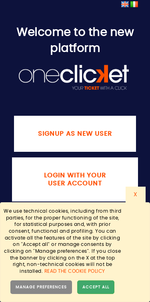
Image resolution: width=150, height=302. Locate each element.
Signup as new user (75, 134)
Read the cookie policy (74, 271)
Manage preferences (41, 287)
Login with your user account (75, 179)
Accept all (95, 287)
